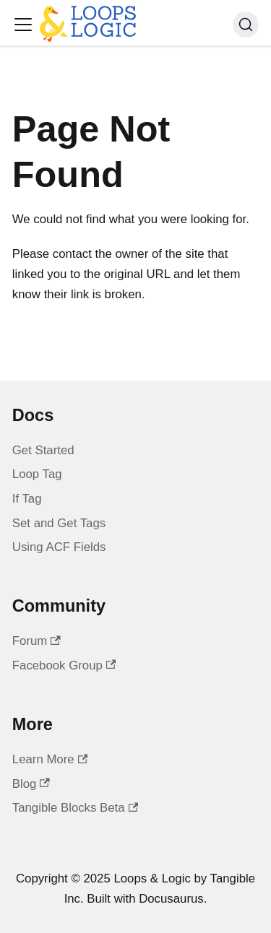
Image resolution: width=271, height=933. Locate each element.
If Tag (27, 498)
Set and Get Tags (59, 523)
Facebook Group (64, 665)
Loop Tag (37, 474)
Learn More (49, 759)
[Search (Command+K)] (246, 25)
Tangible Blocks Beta (75, 808)
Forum (36, 641)
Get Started (43, 450)
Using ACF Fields (59, 547)
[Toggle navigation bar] (23, 24)
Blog (31, 784)
